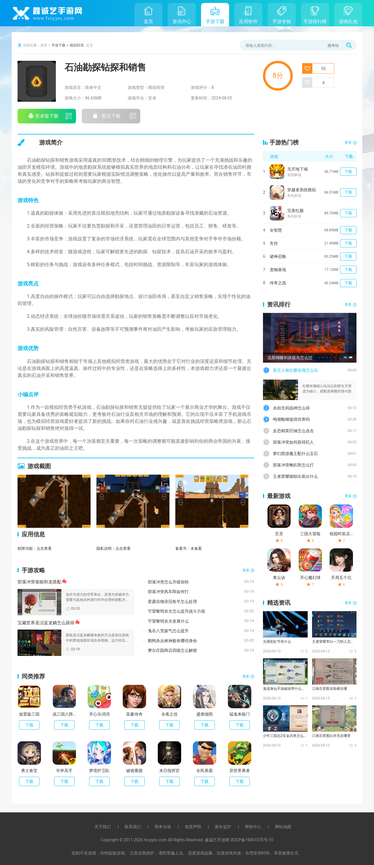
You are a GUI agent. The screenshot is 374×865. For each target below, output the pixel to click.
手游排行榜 (315, 21)
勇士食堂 (29, 770)
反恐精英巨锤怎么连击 (293, 430)
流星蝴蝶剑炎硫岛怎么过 (289, 357)
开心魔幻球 (310, 577)
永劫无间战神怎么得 (291, 408)
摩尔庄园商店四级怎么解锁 (172, 650)
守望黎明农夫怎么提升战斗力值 (176, 611)
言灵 (279, 533)
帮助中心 (253, 826)
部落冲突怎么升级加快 (168, 582)
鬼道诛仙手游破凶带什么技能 (285, 689)
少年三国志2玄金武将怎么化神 (285, 736)
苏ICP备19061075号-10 (252, 840)
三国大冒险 (310, 533)
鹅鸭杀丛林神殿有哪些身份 (172, 640)
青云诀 (279, 577)
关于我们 (102, 826)
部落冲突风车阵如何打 (168, 591)
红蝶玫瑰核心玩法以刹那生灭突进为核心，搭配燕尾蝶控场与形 (327, 388)
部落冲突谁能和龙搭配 (39, 582)
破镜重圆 (134, 770)
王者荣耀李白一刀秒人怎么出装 (334, 642)
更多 (246, 570)
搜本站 (333, 45)
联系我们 (132, 826)
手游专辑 (281, 21)
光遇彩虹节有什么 (277, 642)
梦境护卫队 (99, 770)
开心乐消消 (99, 714)
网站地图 (283, 826)
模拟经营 (77, 45)
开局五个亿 (341, 577)
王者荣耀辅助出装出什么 (295, 476)
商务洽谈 (163, 826)
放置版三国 (29, 714)
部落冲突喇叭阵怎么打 (293, 465)
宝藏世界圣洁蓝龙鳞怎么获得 (46, 623)
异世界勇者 (239, 770)
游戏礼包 (348, 21)
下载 (29, 725)
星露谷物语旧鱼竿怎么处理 (172, 601)
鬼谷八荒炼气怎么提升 (168, 630)
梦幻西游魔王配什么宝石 (295, 453)
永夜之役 (169, 714)
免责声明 (193, 826)
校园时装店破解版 (341, 533)
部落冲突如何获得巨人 (293, 442)
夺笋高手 (64, 770)
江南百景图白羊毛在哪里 (331, 736)
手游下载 (215, 21)
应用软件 (248, 21)
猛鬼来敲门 (239, 714)
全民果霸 (204, 770)
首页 (148, 21)
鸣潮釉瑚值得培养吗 (291, 419)
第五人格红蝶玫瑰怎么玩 (295, 370)
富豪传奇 (134, 714)
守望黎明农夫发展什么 (168, 621)
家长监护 (223, 826)
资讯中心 (181, 21)
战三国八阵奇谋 (64, 714)
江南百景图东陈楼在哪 (329, 689)
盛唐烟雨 (204, 714)
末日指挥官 (169, 770)
